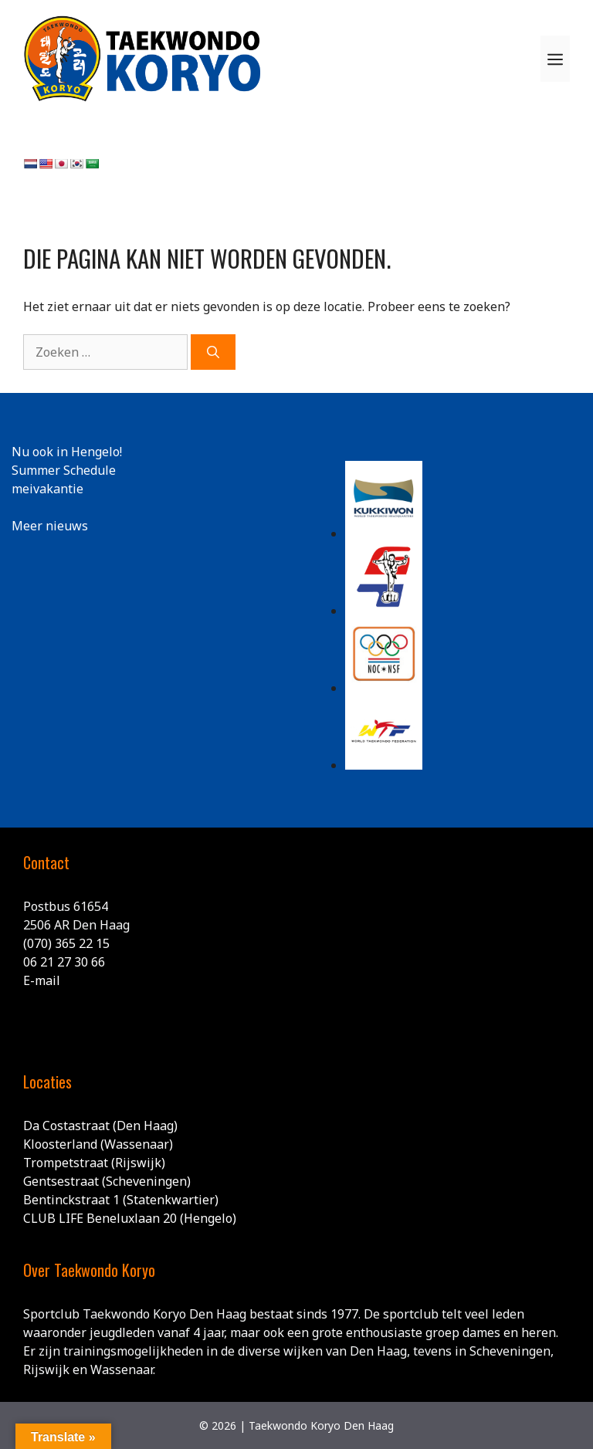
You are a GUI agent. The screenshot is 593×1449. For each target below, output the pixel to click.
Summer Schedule (64, 470)
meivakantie (47, 488)
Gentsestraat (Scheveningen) (107, 1181)
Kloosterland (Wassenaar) (98, 1144)
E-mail (41, 980)
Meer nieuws (50, 525)
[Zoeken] (213, 352)
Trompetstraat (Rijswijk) (94, 1162)
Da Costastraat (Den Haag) (100, 1125)
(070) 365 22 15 (66, 943)
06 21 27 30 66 (64, 961)
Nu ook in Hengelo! (67, 451)
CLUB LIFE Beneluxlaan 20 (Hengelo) (129, 1218)
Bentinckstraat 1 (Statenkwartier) (121, 1199)
